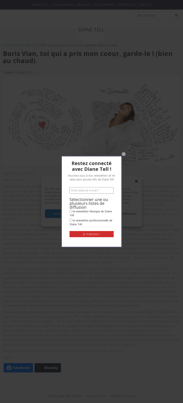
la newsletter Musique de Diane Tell (91, 150)
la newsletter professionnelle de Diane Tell (91, 159)
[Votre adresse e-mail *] (92, 127)
